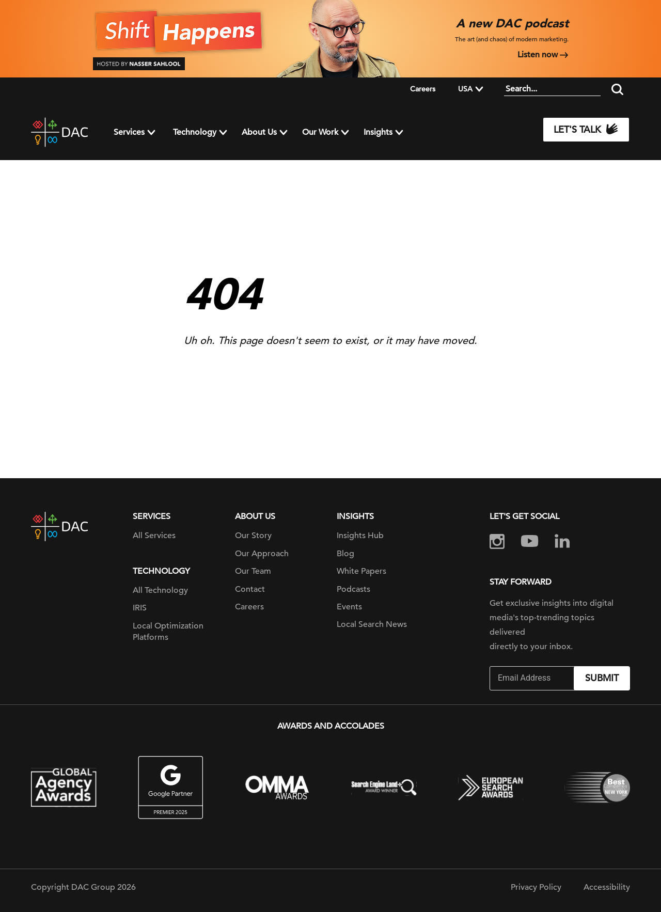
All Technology (160, 590)
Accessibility (607, 887)
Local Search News (372, 624)
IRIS (140, 608)
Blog (345, 553)
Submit (602, 678)
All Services (154, 535)
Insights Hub (360, 535)
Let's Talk (586, 129)
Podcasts (353, 589)
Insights (378, 132)
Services (129, 132)
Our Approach (262, 553)
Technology (194, 132)
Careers (422, 88)
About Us (259, 132)
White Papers (361, 571)
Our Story (253, 535)
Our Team (253, 571)
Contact (250, 589)
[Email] (533, 678)
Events (349, 607)
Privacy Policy (536, 887)
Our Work (320, 132)
